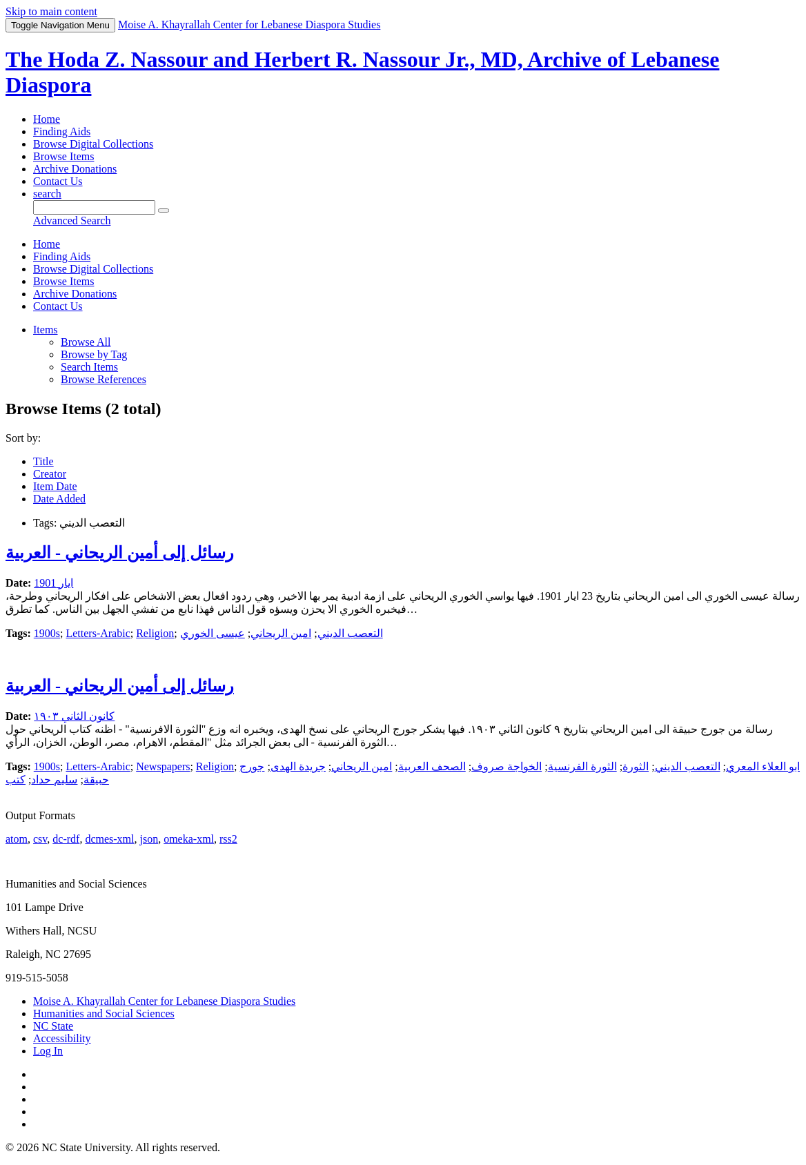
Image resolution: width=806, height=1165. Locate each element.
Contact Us (58, 181)
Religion (155, 633)
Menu (60, 25)
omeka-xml (189, 839)
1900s (47, 633)
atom (17, 839)
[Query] (94, 207)
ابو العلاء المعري (763, 766)
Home (46, 119)
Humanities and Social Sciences (104, 1013)
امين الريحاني (280, 633)
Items (45, 329)
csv (40, 839)
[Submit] (163, 210)
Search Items (89, 367)
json (148, 839)
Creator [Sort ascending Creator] (49, 474)
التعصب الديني (350, 633)
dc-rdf (65, 839)
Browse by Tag (94, 354)
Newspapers (163, 766)
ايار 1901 (53, 583)
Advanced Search (71, 220)
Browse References (103, 379)
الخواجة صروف (506, 766)
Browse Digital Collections (93, 144)
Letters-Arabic (98, 633)
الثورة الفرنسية (582, 766)
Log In (48, 1051)
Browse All (85, 342)
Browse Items (63, 156)
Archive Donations (75, 169)
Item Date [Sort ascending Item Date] (55, 486)
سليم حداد (54, 779)
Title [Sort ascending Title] (43, 461)
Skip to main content (51, 11)
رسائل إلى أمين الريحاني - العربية (120, 553)
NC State (53, 1026)
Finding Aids (61, 131)
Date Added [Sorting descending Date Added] (59, 499)
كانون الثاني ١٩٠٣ (74, 716)
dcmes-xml (109, 839)
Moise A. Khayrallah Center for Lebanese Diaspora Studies (164, 1001)
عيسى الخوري (212, 633)
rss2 (228, 839)
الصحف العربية (432, 766)
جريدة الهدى (298, 766)
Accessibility (62, 1038)
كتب (16, 779)
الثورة (635, 766)
